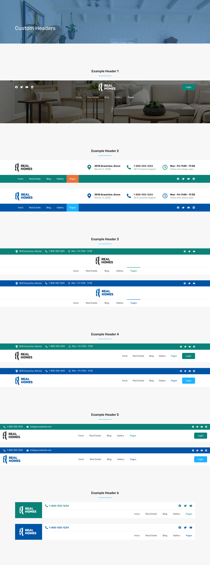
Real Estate (93, 97)
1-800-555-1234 (143, 166)
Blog (106, 97)
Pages (131, 97)
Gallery (118, 97)
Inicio (78, 97)
